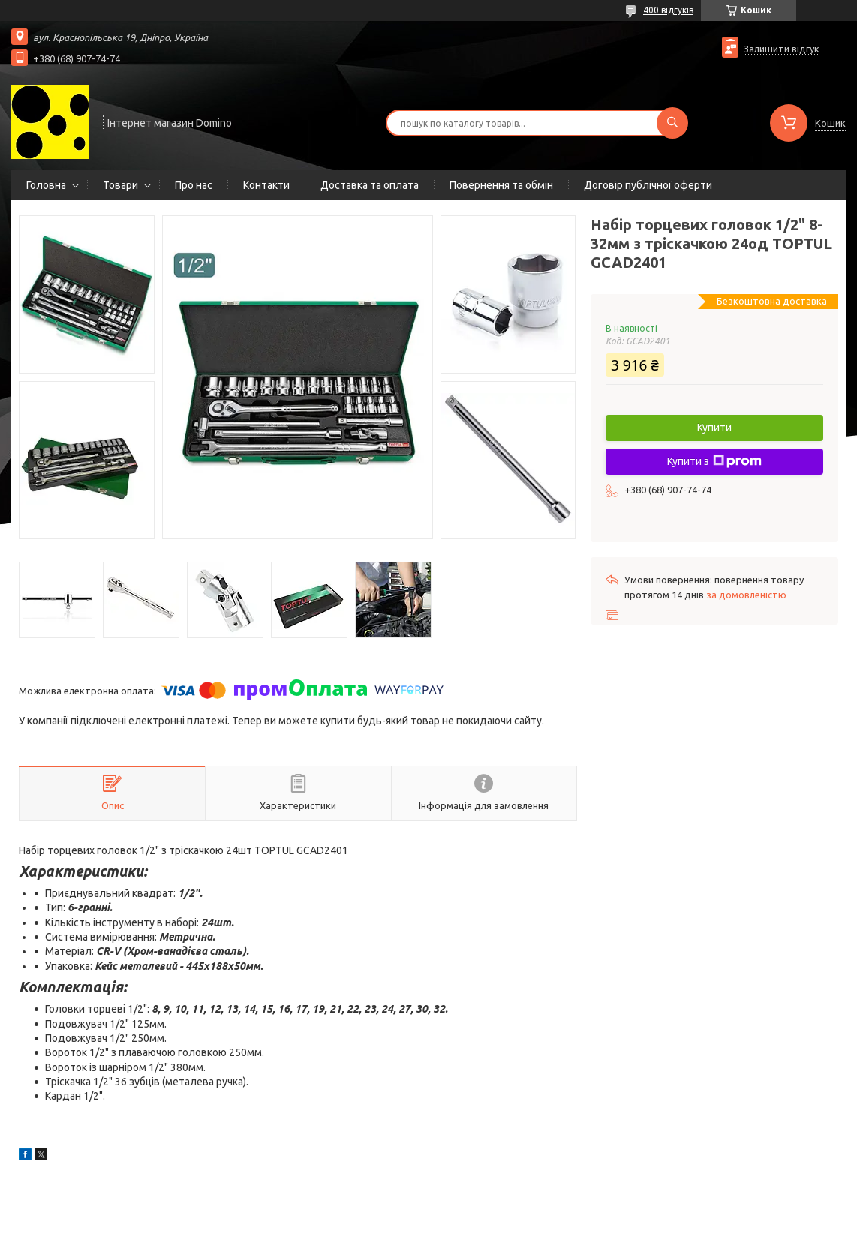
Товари (120, 185)
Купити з (714, 461)
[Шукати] (672, 123)
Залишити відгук (781, 49)
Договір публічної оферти (648, 185)
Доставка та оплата (369, 185)
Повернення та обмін (501, 185)
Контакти (266, 185)
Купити (714, 428)
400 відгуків (668, 10)
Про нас (193, 185)
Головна (46, 185)
